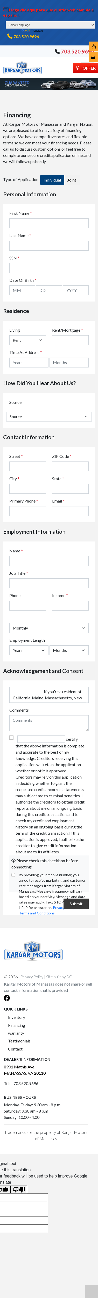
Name (16, 550)
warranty (16, 1033)
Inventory (16, 1017)
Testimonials (19, 1040)
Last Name (20, 235)
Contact (15, 1048)
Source (15, 402)
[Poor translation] (19, 1190)
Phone (14, 595)
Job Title (18, 573)
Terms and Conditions (37, 913)
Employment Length (27, 640)
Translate (32, 30)
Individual (52, 179)
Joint (71, 179)
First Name (20, 213)
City (14, 478)
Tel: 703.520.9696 (21, 1083)
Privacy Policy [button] (31, 976)
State (58, 478)
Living (14, 329)
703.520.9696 (26, 36)
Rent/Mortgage (66, 329)
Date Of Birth (22, 280)
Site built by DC (59, 976)
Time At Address (24, 352)
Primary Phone (23, 500)
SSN (14, 257)
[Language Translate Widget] (50, 25)
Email (58, 500)
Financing (16, 1025)
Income (58, 595)
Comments (19, 709)
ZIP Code (62, 456)
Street (16, 456)
